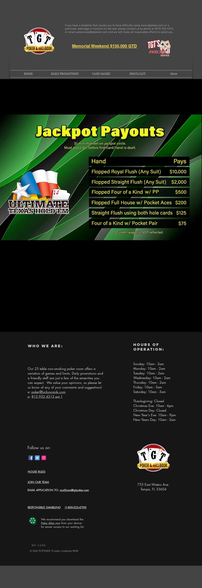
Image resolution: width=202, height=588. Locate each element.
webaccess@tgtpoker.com (92, 32)
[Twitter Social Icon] (37, 457)
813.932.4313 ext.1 (47, 396)
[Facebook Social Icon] (30, 457)
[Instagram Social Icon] (43, 457)
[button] (36, 472)
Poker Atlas (48, 523)
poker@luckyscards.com (48, 392)
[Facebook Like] (55, 458)
